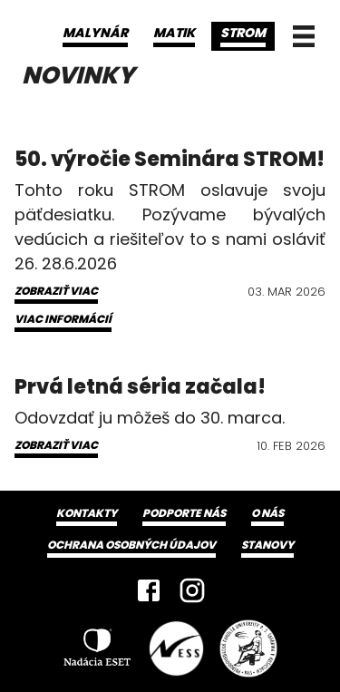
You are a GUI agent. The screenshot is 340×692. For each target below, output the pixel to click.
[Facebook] (148, 590)
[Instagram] (192, 590)
